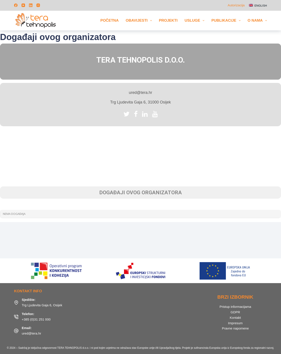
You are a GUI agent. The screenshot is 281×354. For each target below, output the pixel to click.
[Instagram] (38, 5)
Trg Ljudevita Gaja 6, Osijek (42, 305)
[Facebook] (16, 5)
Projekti (168, 20)
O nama (257, 20)
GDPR (235, 312)
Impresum (235, 323)
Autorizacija (236, 5)
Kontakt (235, 317)
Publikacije (226, 20)
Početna (109, 20)
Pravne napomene (235, 328)
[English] (258, 5)
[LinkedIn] (30, 5)
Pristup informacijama (235, 306)
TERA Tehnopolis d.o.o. (140, 60)
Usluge (195, 20)
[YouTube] (23, 5)
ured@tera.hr (31, 333)
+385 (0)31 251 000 (36, 319)
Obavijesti (139, 20)
